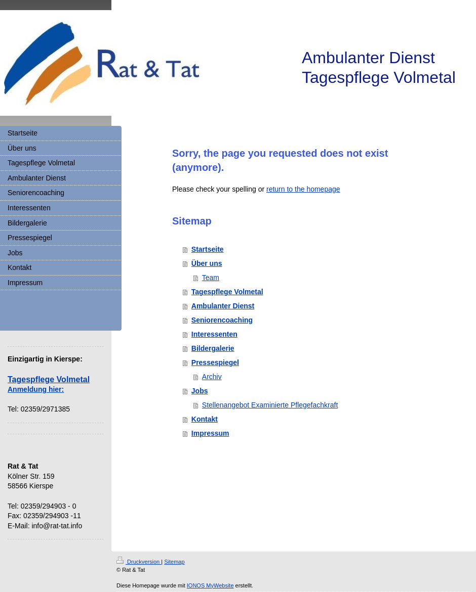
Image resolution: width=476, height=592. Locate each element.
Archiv (212, 377)
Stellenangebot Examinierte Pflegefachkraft (270, 405)
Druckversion (138, 562)
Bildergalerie (212, 348)
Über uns (206, 263)
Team (210, 278)
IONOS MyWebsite (210, 585)
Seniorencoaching (222, 320)
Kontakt (204, 419)
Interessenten (214, 334)
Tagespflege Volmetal (227, 292)
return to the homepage (303, 189)
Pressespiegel (215, 362)
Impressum (210, 433)
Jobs (199, 391)
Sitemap (174, 562)
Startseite (207, 249)
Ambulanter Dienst (222, 306)
